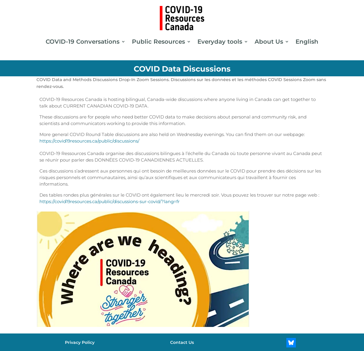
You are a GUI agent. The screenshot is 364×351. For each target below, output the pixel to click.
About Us (269, 41)
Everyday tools (219, 41)
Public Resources (158, 41)
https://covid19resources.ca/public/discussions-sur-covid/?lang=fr (109, 201)
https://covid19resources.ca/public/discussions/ (89, 141)
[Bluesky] (291, 342)
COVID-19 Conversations (82, 41)
